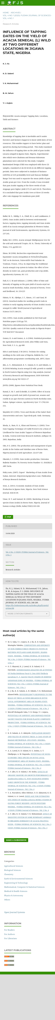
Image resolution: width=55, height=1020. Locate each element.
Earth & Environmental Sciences (18, 878)
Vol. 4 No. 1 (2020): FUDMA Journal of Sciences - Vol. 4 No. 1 (27, 16)
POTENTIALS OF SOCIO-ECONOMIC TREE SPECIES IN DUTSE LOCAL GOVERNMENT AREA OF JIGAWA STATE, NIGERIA (29, 757)
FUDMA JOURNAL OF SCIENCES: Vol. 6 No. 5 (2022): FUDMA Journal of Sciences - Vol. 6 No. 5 (30, 726)
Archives (16, 13)
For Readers (9, 930)
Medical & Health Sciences (15, 891)
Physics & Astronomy (13, 895)
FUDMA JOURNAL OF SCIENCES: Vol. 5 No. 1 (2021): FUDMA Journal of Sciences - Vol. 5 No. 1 (30, 684)
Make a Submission (16, 840)
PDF (9, 517)
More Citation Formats (20, 614)
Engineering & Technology (16, 883)
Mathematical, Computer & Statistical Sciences (24, 887)
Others (7, 899)
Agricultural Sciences (13, 866)
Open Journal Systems (14, 912)
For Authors (9, 934)
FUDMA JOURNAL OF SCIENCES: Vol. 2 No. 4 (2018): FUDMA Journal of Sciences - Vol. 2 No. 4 (29, 785)
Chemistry (8, 874)
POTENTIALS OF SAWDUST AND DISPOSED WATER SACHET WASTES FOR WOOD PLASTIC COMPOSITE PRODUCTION (29, 719)
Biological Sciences (12, 870)
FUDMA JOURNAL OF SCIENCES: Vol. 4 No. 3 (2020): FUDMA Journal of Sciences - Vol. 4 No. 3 (29, 659)
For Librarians (10, 938)
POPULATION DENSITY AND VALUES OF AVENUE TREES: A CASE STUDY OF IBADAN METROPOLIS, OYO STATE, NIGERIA (29, 736)
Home (6, 13)
